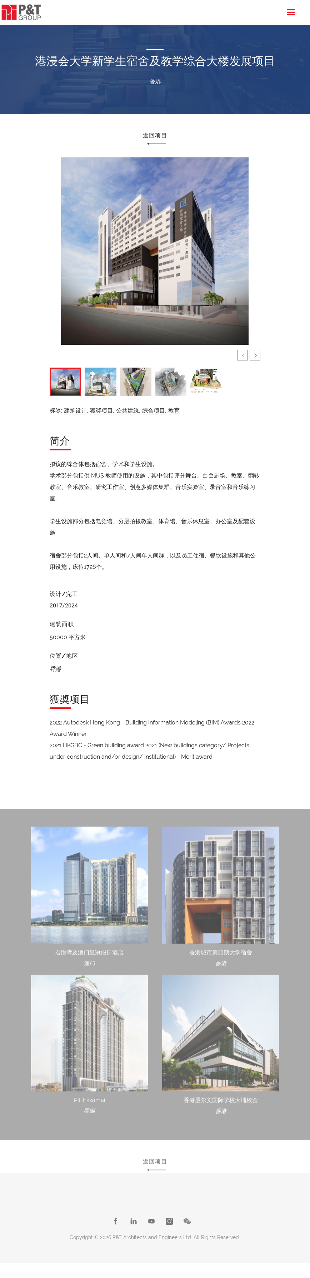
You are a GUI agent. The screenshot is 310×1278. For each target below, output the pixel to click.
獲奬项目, (102, 410)
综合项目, (154, 410)
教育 (174, 410)
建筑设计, (76, 410)
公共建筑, (128, 410)
